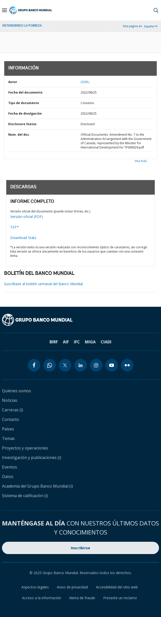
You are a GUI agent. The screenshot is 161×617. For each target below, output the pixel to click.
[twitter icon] (65, 365)
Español (149, 26)
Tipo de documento (23, 103)
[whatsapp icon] (49, 365)
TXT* (14, 227)
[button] (156, 10)
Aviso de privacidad (72, 587)
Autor (12, 82)
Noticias (9, 400)
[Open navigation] (4, 10)
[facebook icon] (34, 365)
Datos (7, 476)
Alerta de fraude (82, 597)
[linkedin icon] (80, 365)
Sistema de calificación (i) (25, 495)
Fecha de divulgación (25, 113)
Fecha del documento (25, 92)
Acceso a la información (41, 597)
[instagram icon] (96, 365)
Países (8, 429)
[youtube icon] (111, 365)
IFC (77, 342)
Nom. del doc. (19, 134)
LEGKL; (85, 82)
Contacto (10, 419)
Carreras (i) (12, 410)
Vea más (141, 161)
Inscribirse (80, 548)
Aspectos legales (35, 587)
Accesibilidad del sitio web (117, 587)
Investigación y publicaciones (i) (31, 457)
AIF (66, 342)
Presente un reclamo (120, 597)
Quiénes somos (16, 391)
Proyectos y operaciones (25, 448)
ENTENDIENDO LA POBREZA (22, 25)
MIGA (90, 342)
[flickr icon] (127, 365)
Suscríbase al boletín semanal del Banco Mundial (43, 283)
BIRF (54, 342)
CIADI (106, 342)
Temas (8, 438)
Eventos (9, 467)
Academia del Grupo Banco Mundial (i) (37, 486)
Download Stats (23, 237)
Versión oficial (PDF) (26, 216)
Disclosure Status (22, 124)
